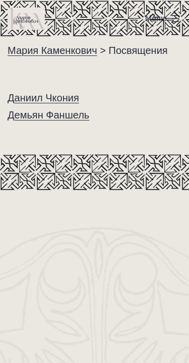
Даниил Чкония (43, 97)
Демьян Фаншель (48, 114)
